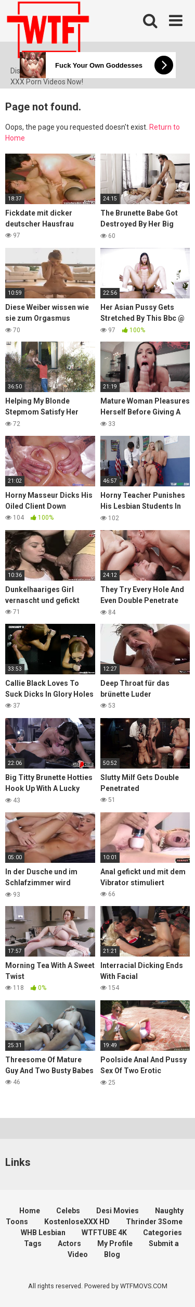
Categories (162, 1232)
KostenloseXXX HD (77, 1221)
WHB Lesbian (43, 1232)
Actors (69, 1243)
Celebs (68, 1211)
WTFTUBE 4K (104, 1232)
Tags (33, 1243)
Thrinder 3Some (154, 1221)
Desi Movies (117, 1211)
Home (29, 1211)
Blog (112, 1254)
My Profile (115, 1243)
